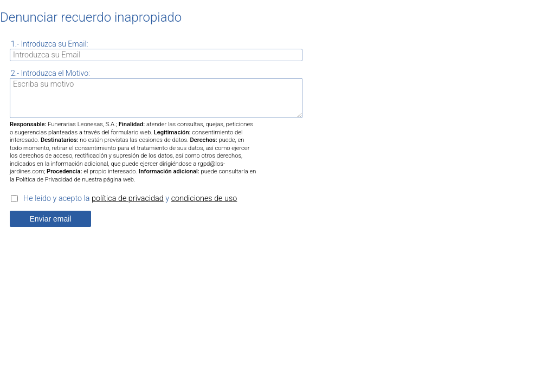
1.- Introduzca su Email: (49, 44)
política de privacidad (128, 198)
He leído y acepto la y (130, 199)
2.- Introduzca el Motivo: (50, 73)
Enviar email (50, 218)
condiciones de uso (204, 198)
